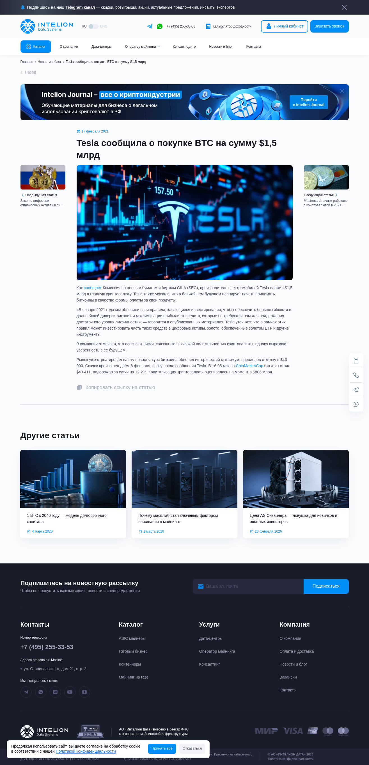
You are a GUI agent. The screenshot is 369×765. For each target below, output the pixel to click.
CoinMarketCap (249, 366)
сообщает (93, 288)
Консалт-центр (184, 47)
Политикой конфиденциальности (86, 751)
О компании (68, 47)
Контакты (253, 47)
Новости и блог (221, 47)
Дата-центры (101, 47)
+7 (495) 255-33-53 (180, 26)
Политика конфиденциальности (290, 759)
